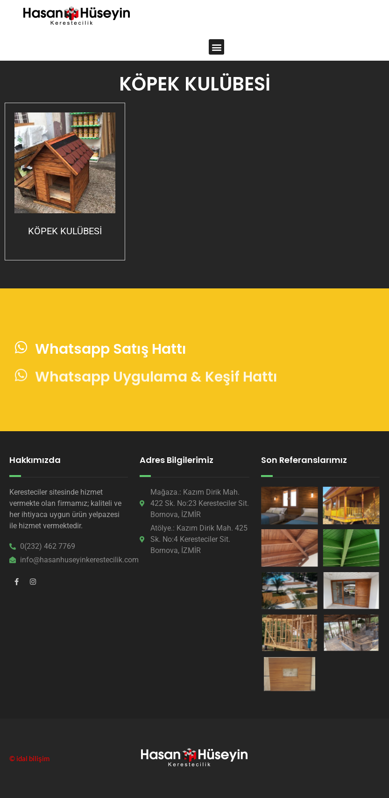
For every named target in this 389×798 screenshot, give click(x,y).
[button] (216, 47)
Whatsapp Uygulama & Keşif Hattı (156, 390)
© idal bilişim (29, 758)
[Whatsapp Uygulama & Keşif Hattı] (21, 389)
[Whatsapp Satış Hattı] (21, 350)
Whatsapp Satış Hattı (110, 351)
